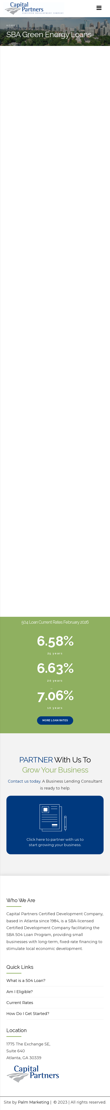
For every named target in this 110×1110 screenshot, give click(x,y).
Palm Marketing (33, 1102)
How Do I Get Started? (27, 1013)
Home (10, 25)
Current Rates (19, 1002)
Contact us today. (24, 781)
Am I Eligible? (19, 991)
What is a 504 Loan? (25, 980)
